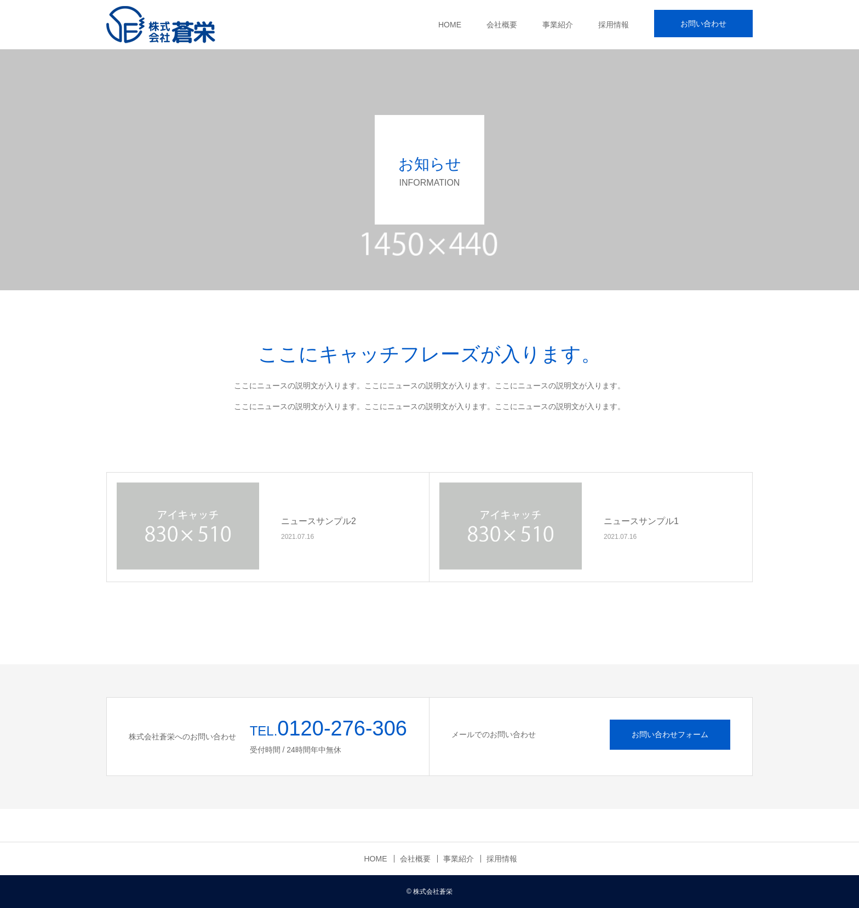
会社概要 (501, 24)
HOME (449, 24)
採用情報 (613, 24)
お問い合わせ (703, 23)
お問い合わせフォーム (670, 734)
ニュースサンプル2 (318, 521)
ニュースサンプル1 (641, 521)
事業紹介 (557, 24)
